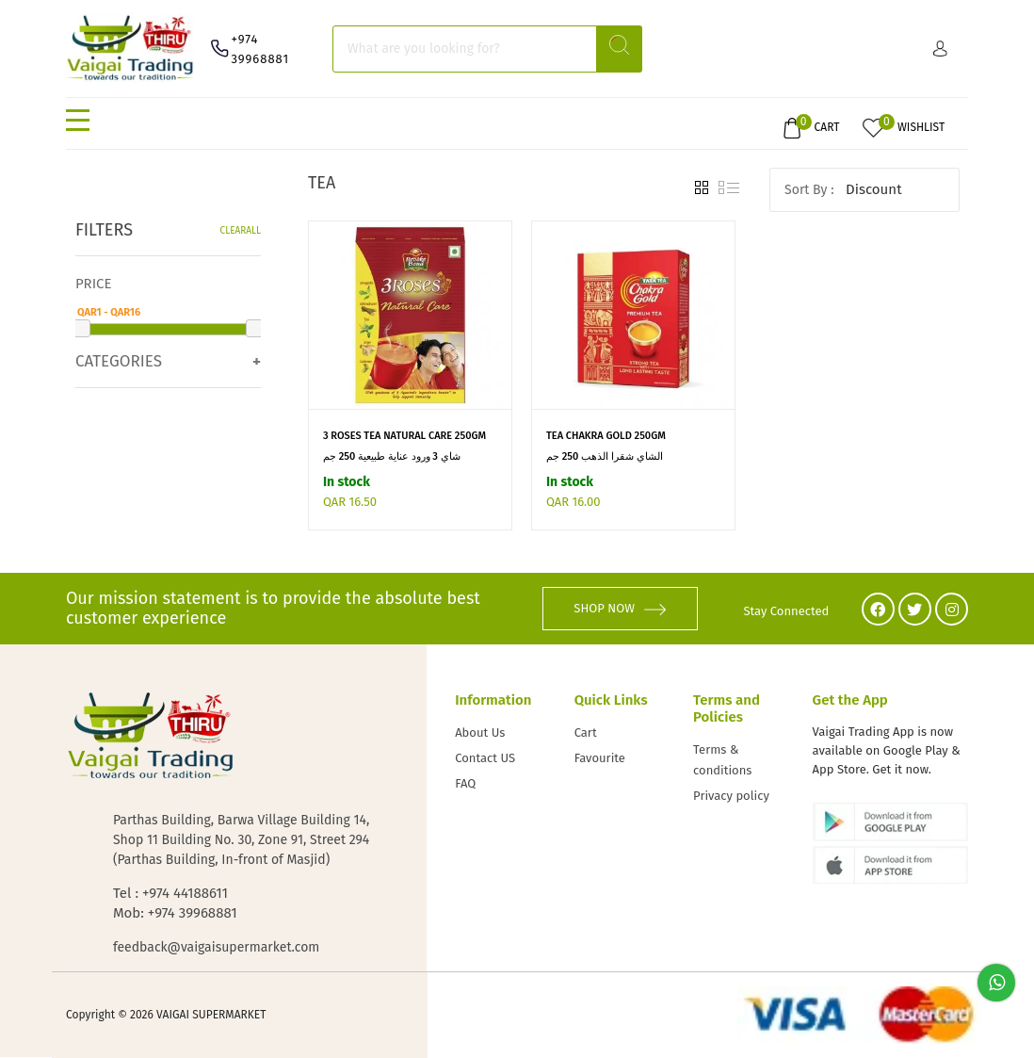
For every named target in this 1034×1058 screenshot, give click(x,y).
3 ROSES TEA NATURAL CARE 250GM (404, 436)
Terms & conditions (722, 759)
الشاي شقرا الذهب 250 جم (604, 456)
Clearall (240, 230)
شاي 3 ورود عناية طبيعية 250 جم (391, 456)
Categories (118, 361)
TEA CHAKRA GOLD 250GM (606, 436)
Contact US (485, 758)
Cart (585, 732)
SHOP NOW (620, 608)
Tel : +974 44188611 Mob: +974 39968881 (175, 903)
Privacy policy (731, 796)
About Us (480, 732)
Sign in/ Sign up (940, 49)
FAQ (465, 783)
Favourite (599, 758)
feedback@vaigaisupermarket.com (216, 947)
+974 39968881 (260, 49)
